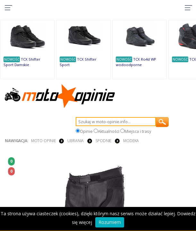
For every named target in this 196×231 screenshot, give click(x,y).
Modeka (131, 140)
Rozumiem (109, 222)
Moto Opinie (43, 140)
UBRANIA (75, 140)
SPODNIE (103, 140)
